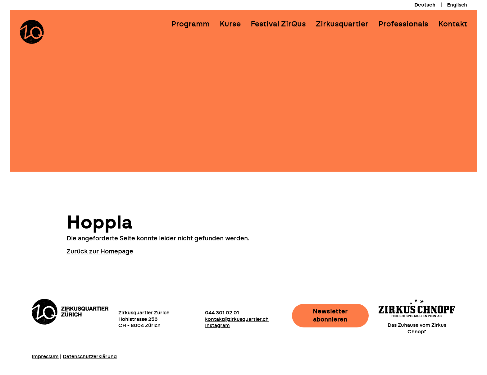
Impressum (45, 356)
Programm (190, 24)
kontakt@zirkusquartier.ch (237, 319)
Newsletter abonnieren (330, 315)
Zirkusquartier (342, 24)
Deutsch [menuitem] (424, 4)
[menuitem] (425, 5)
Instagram (217, 325)
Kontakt (452, 24)
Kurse (230, 24)
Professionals (403, 24)
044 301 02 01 (222, 312)
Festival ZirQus (278, 24)
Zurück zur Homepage (99, 251)
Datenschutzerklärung (90, 356)
